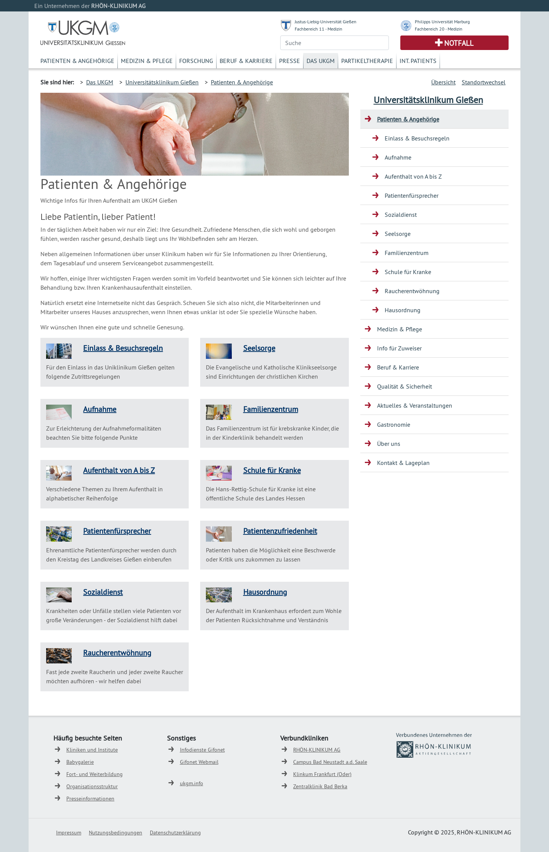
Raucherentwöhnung (117, 652)
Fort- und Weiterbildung (94, 774)
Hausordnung (265, 592)
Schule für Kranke (272, 470)
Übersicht (443, 82)
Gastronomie (393, 424)
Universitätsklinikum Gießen (162, 82)
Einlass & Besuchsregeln (123, 348)
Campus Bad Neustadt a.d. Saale (330, 761)
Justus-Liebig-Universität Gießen (325, 21)
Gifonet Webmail (199, 761)
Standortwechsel (484, 82)
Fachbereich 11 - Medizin (318, 29)
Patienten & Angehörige (77, 61)
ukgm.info (191, 783)
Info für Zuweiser (399, 348)
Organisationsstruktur (92, 786)
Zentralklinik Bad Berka (320, 786)
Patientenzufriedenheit (280, 531)
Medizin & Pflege (147, 61)
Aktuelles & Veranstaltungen (414, 405)
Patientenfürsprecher (117, 531)
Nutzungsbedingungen (115, 832)
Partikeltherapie (367, 61)
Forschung (196, 61)
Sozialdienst (103, 592)
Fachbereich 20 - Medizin (438, 29)
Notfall (459, 43)
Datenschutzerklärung (175, 832)
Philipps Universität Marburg (442, 21)
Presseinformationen (90, 798)
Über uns (388, 443)
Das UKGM (321, 61)
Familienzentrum (270, 409)
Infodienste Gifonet (202, 749)
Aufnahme (99, 409)
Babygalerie (80, 761)
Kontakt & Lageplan (403, 462)
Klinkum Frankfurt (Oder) (322, 774)
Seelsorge (259, 348)
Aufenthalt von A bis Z (119, 470)
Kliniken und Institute (92, 749)
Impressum (68, 832)
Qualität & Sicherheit (404, 386)
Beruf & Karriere (246, 61)
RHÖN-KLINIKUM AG (316, 749)
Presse (289, 61)
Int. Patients (418, 61)
